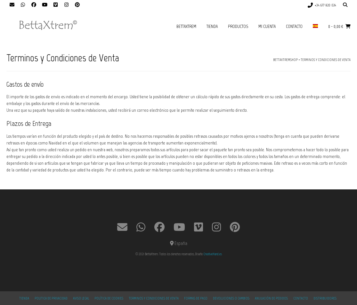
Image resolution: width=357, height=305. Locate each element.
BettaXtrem (186, 26)
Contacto (294, 26)
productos (238, 26)
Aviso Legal (81, 298)
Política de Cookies (108, 298)
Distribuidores (325, 298)
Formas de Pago (195, 298)
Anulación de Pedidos (271, 298)
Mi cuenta (267, 26)
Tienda (212, 26)
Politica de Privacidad (51, 298)
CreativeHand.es (212, 254)
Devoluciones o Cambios (231, 298)
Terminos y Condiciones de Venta (154, 298)
